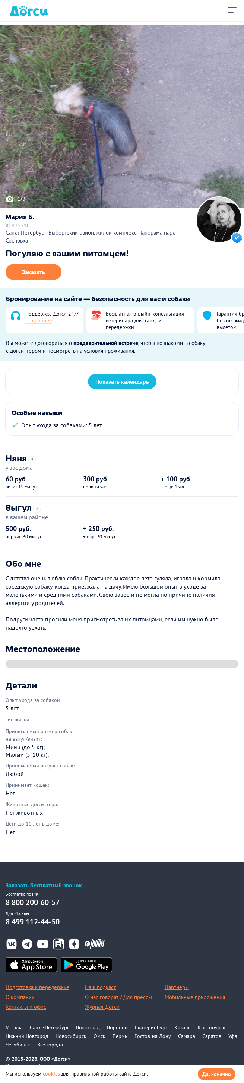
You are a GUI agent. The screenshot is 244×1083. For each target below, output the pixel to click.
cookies (51, 1073)
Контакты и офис (26, 1006)
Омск (99, 1036)
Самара (186, 1036)
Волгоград (88, 1027)
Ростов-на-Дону (152, 1036)
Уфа (232, 1036)
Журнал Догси (102, 1006)
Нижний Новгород (27, 1036)
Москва (14, 1027)
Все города (50, 1044)
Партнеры (177, 987)
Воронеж (117, 1027)
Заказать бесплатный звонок (44, 885)
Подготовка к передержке (37, 987)
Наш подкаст (100, 987)
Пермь (120, 1036)
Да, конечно (216, 1074)
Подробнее (38, 320)
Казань (182, 1027)
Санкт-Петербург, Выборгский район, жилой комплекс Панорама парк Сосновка (90, 236)
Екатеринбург (151, 1027)
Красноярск (211, 1027)
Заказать (33, 272)
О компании (20, 997)
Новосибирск (71, 1036)
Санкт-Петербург (49, 1027)
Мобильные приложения (195, 997)
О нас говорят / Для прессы (118, 997)
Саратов (211, 1036)
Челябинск (18, 1044)
